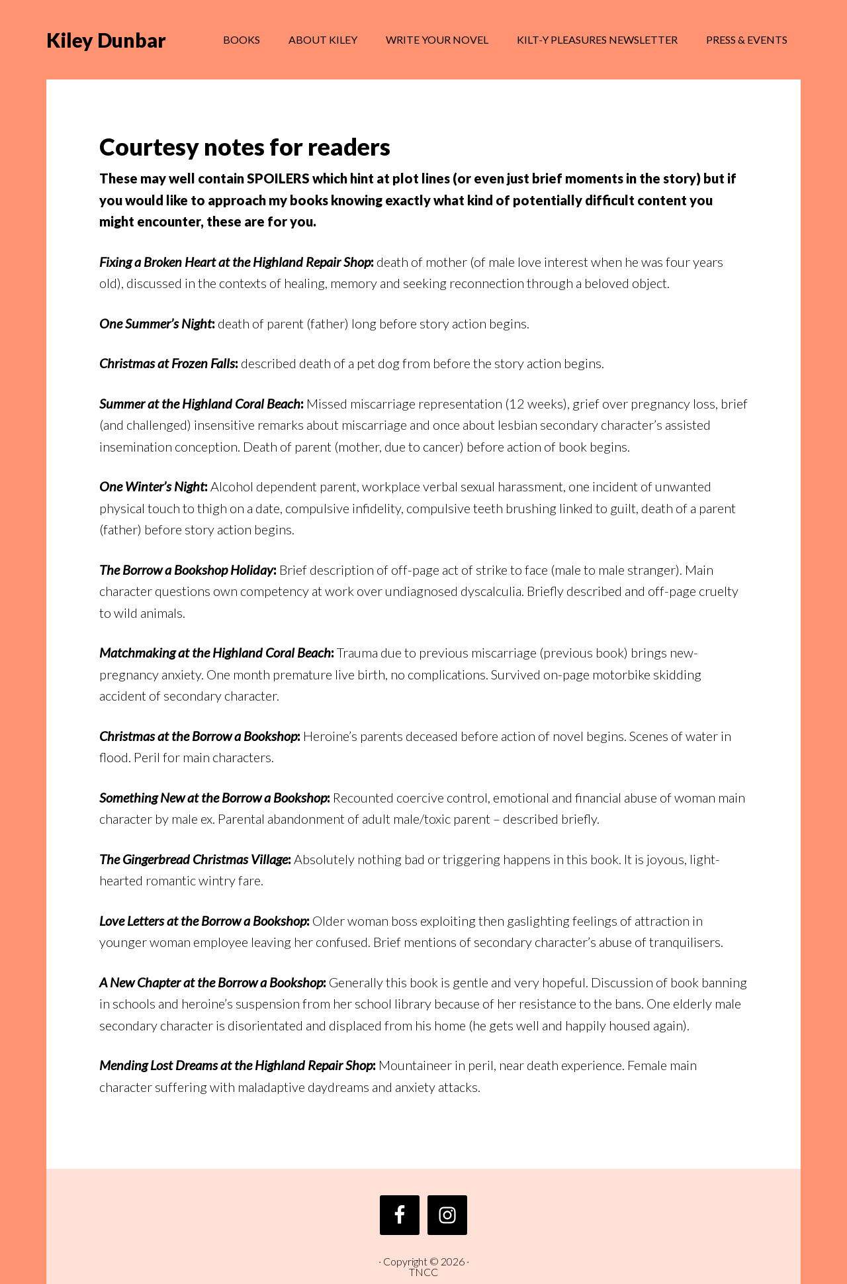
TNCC (423, 1271)
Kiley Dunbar (106, 40)
